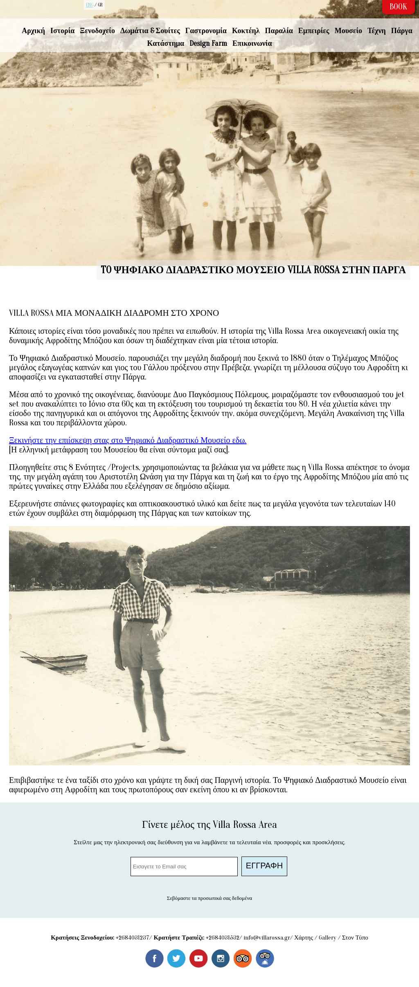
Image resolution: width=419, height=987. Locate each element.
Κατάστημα (166, 43)
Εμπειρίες (313, 31)
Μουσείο (348, 31)
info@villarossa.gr (266, 937)
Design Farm (208, 43)
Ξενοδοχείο (97, 31)
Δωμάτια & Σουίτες (150, 31)
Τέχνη (376, 31)
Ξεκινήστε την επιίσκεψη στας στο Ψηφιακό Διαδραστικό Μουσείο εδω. (127, 440)
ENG (89, 5)
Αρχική (33, 31)
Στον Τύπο (355, 937)
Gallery (327, 937)
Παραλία (279, 31)
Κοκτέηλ (246, 31)
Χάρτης (303, 937)
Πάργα (401, 31)
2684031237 (134, 937)
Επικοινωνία (252, 43)
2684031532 (224, 937)
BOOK (398, 6)
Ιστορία (62, 31)
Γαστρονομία (206, 31)
